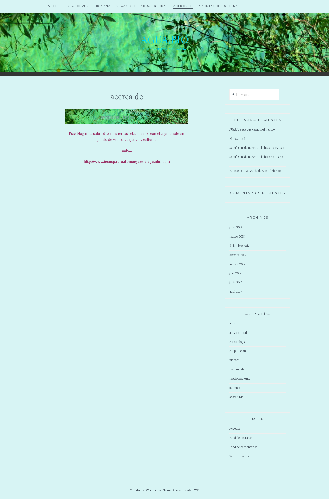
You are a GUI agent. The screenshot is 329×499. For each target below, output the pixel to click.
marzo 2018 (237, 236)
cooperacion (237, 351)
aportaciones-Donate (220, 6)
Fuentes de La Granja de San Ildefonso (255, 171)
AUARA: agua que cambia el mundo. (252, 129)
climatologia (237, 342)
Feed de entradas (240, 438)
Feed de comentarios (243, 447)
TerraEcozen (76, 6)
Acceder (234, 428)
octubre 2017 (237, 255)
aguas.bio (126, 6)
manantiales (237, 369)
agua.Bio (164, 39)
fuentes (234, 360)
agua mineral (238, 333)
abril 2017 (235, 291)
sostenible (236, 397)
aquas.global (154, 6)
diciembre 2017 (239, 246)
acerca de (183, 6)
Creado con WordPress (145, 490)
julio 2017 (235, 273)
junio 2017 (235, 282)
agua (232, 323)
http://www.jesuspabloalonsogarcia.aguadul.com (127, 161)
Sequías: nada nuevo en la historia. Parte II (257, 148)
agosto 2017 (237, 264)
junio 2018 (236, 227)
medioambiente (240, 378)
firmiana (102, 6)
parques (234, 388)
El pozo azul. (237, 139)
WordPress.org (239, 456)
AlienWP (193, 490)
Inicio (52, 6)
